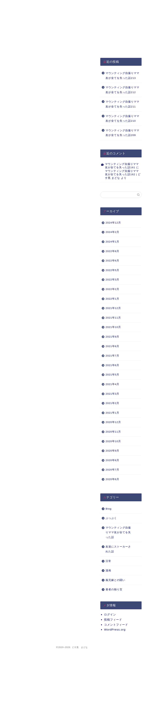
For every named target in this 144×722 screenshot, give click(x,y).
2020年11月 (113, 431)
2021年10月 (113, 327)
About (73, 4)
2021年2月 (112, 403)
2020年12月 (113, 422)
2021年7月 (112, 355)
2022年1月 (112, 298)
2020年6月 (112, 479)
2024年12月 (113, 222)
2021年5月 (112, 374)
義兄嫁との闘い (115, 580)
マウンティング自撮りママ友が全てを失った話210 (122, 118)
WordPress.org (114, 629)
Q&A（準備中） (102, 4)
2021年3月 (112, 393)
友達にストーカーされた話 (118, 549)
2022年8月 (112, 251)
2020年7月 (112, 469)
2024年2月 (112, 232)
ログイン (110, 614)
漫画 (108, 570)
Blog (108, 508)
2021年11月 (113, 317)
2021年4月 (112, 384)
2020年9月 (112, 450)
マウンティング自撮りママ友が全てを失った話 (118, 532)
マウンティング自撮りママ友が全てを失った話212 (122, 90)
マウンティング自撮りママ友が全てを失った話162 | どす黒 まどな (123, 174)
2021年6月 (112, 365)
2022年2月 (112, 289)
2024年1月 (112, 241)
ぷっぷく (111, 518)
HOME (18, 4)
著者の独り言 (114, 589)
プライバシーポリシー (46, 6)
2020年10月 (113, 441)
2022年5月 (112, 270)
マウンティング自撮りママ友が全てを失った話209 (122, 133)
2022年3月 (112, 279)
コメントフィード (116, 624)
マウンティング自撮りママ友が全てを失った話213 (122, 75)
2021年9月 (112, 336)
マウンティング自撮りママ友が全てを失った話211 (122, 104)
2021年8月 (112, 346)
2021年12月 (113, 308)
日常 (108, 561)
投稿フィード (113, 619)
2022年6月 (112, 260)
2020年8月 (112, 460)
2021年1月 (112, 412)
